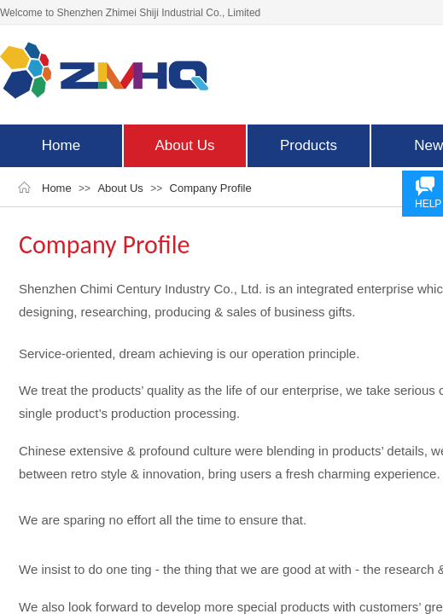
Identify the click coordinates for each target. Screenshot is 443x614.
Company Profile (211, 188)
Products (308, 145)
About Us (185, 145)
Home (61, 145)
